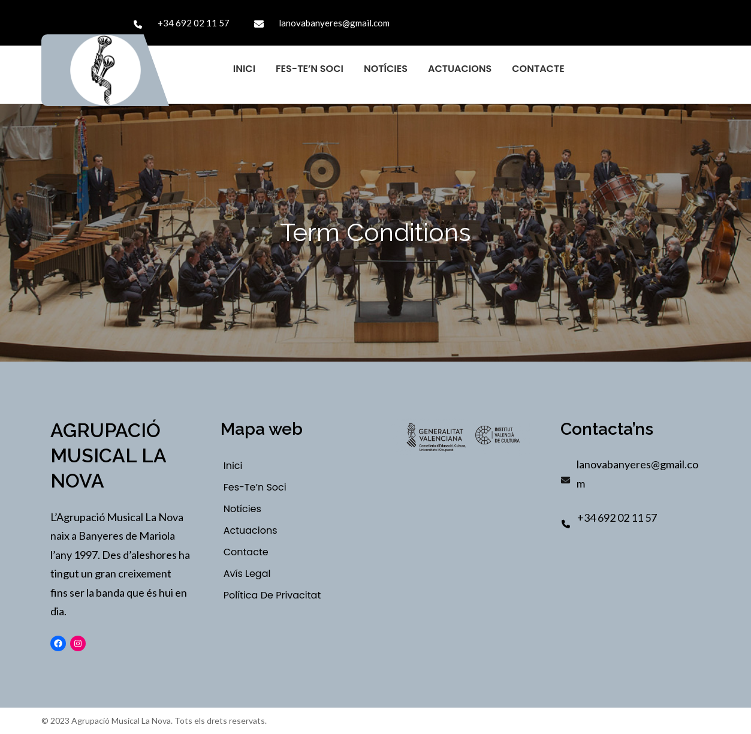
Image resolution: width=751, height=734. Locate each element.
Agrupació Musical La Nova (108, 455)
